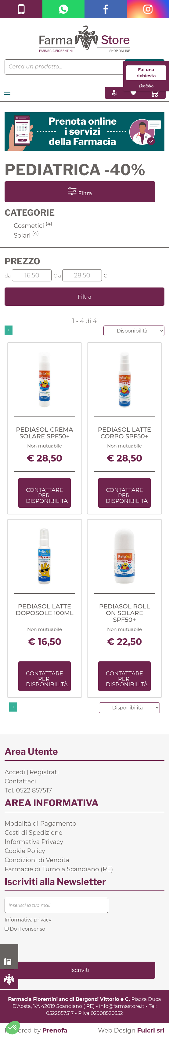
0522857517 (60, 1013)
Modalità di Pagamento (40, 823)
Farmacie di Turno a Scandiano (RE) (59, 869)
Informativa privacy (28, 920)
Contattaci (20, 781)
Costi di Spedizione (34, 832)
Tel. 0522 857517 (28, 790)
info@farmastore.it (121, 1006)
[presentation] (51, 946)
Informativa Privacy (34, 841)
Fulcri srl (150, 1030)
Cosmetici (33, 225)
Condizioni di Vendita (37, 860)
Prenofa (54, 1030)
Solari (26, 235)
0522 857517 (9, 962)
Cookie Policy (25, 851)
